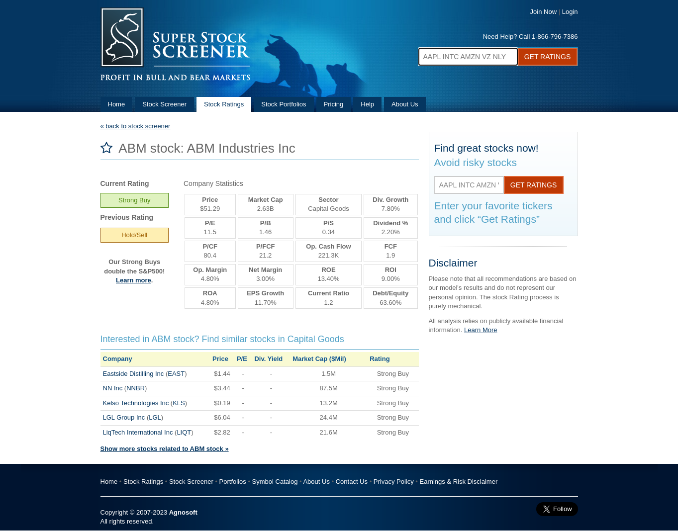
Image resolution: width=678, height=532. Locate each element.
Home (116, 104)
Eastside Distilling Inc (133, 373)
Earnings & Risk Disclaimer (459, 481)
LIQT (184, 432)
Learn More (480, 330)
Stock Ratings (224, 104)
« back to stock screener (135, 126)
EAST (176, 373)
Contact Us (352, 481)
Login (570, 11)
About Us (404, 104)
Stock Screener (164, 104)
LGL (155, 417)
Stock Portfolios (283, 104)
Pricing (334, 104)
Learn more (133, 280)
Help (367, 104)
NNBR (135, 388)
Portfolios (232, 481)
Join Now (543, 11)
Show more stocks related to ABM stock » (164, 448)
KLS (179, 403)
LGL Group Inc (124, 417)
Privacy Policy (394, 481)
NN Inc (113, 388)
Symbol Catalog (275, 481)
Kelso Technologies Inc (136, 403)
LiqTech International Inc (138, 432)
